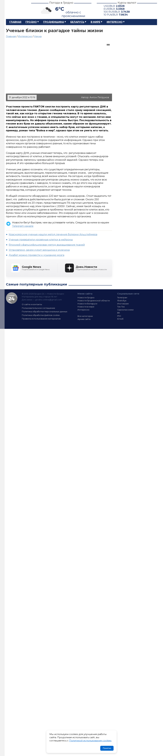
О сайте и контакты (32, 304)
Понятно (107, 748)
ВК (118, 313)
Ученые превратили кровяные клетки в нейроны (41, 239)
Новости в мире (86, 306)
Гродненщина (53, 22)
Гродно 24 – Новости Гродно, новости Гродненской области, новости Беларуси (16, 9)
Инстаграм (123, 303)
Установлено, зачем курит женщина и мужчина (39, 250)
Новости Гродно (86, 297)
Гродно (31, 22)
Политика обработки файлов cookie (41, 315)
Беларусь (77, 22)
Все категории (85, 316)
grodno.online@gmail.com (48, 299)
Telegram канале (22, 226)
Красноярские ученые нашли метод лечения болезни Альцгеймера (53, 234)
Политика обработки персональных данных (44, 311)
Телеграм (122, 297)
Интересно (115, 22)
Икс (119, 316)
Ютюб (120, 319)
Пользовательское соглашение (38, 308)
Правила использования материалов (41, 318)
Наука (38, 36)
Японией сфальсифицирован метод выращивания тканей (47, 244)
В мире (95, 22)
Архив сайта (84, 319)
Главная (15, 22)
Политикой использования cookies (90, 740)
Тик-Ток (121, 306)
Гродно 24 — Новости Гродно (11, 298)
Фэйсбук (121, 300)
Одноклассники (125, 309)
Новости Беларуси (87, 303)
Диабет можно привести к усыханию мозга (36, 255)
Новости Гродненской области (94, 300)
